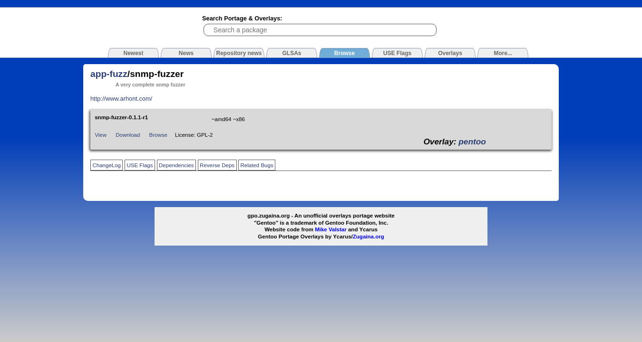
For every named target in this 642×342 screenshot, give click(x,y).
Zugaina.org (368, 236)
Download (128, 135)
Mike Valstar (331, 229)
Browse (158, 135)
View (101, 135)
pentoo (472, 141)
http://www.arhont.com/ (121, 98)
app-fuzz (108, 74)
